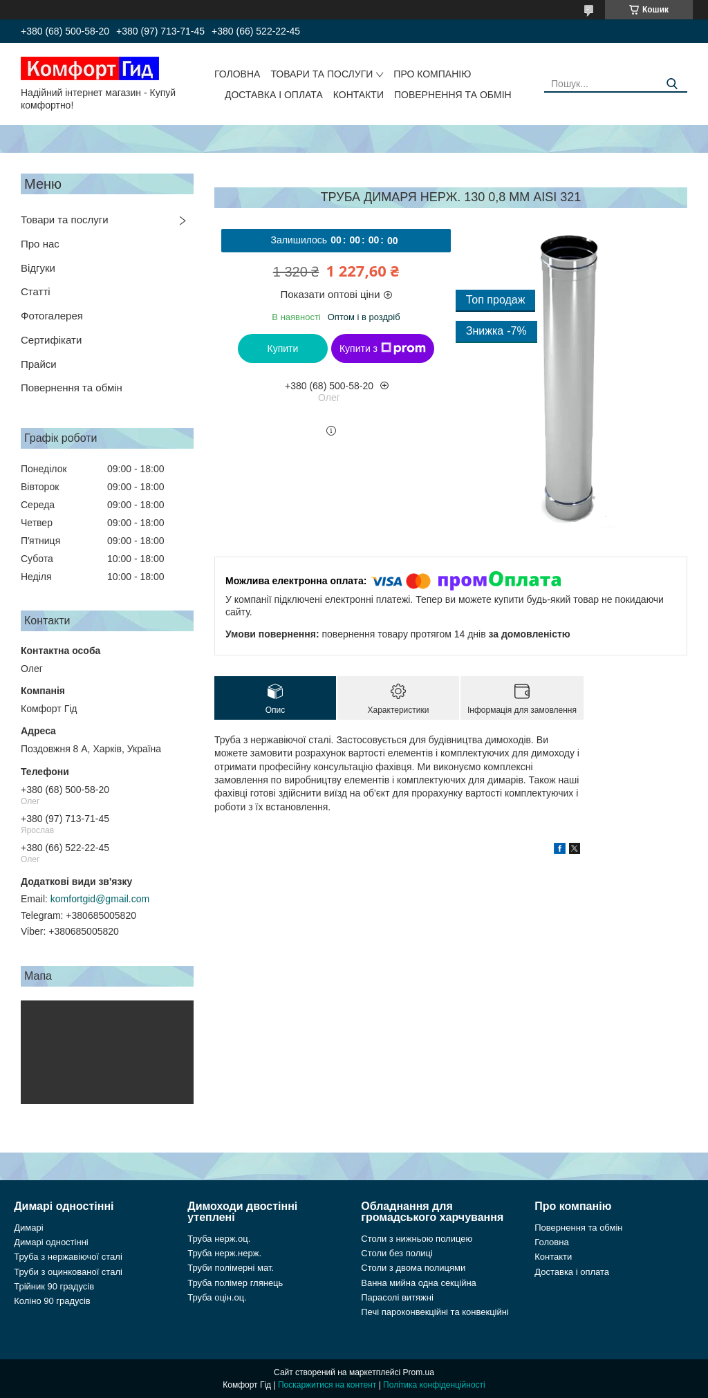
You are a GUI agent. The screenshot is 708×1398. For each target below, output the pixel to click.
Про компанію (432, 74)
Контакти (358, 94)
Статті (35, 291)
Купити (283, 348)
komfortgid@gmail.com (99, 898)
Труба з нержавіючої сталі (68, 1256)
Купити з (382, 348)
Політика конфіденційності (434, 1385)
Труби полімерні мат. (230, 1267)
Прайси (39, 364)
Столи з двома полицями (413, 1267)
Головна (237, 74)
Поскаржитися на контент (327, 1385)
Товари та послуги (321, 74)
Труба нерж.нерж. (224, 1253)
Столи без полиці (397, 1253)
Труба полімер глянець (235, 1283)
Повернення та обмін (453, 94)
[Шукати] (671, 84)
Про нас (40, 244)
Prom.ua (418, 1372)
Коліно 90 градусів (52, 1301)
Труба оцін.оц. (217, 1297)
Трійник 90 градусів (54, 1286)
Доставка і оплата (274, 94)
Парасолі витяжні (397, 1297)
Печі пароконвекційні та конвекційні (435, 1312)
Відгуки (38, 268)
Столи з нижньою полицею (416, 1238)
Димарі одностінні (51, 1242)
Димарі (28, 1227)
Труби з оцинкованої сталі (68, 1272)
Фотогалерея (52, 315)
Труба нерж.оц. (218, 1238)
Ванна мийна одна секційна (418, 1283)
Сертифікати (51, 340)
